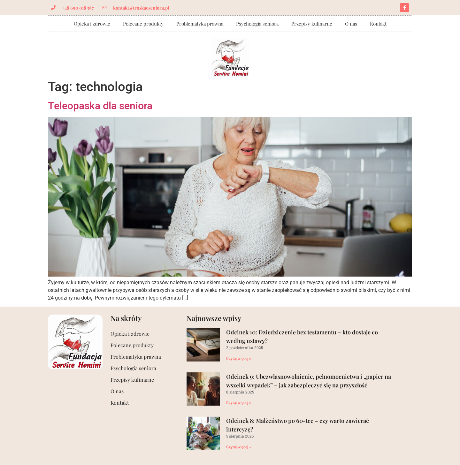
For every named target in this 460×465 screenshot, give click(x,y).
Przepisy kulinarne (311, 23)
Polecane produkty (143, 23)
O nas (351, 23)
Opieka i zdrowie (92, 23)
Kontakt (378, 23)
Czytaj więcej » (238, 358)
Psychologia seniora (257, 23)
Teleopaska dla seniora (100, 106)
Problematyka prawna (199, 23)
